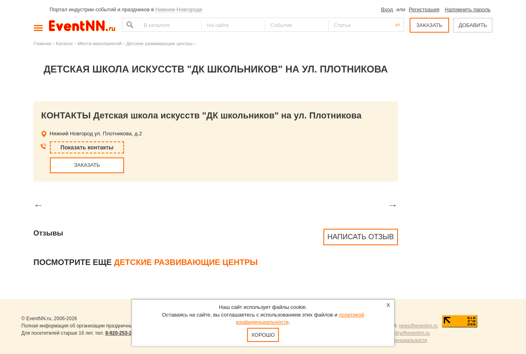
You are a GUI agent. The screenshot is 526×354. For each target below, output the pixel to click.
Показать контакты (87, 147)
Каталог (64, 43)
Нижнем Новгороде (179, 9)
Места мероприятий (100, 43)
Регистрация (424, 9)
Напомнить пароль (468, 9)
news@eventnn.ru (418, 326)
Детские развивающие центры (159, 43)
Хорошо (263, 335)
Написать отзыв (360, 237)
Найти (128, 24)
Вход (387, 9)
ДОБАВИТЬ (473, 25)
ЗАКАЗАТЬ (429, 25)
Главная (42, 43)
